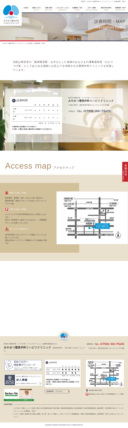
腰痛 (38, 414)
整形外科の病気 (30, 414)
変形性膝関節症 (90, 414)
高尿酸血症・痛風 (78, 414)
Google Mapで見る (95, 390)
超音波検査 (79, 408)
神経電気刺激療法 (67, 408)
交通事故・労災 (29, 411)
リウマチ (67, 414)
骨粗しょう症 (58, 414)
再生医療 (56, 408)
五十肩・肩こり (47, 414)
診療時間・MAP (39, 43)
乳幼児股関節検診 (90, 408)
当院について (26, 408)
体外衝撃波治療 (46, 408)
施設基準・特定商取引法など (107, 408)
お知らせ (113, 414)
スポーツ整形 (19, 414)
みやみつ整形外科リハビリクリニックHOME (18, 43)
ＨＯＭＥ (17, 408)
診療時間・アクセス (54, 391)
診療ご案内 (36, 408)
